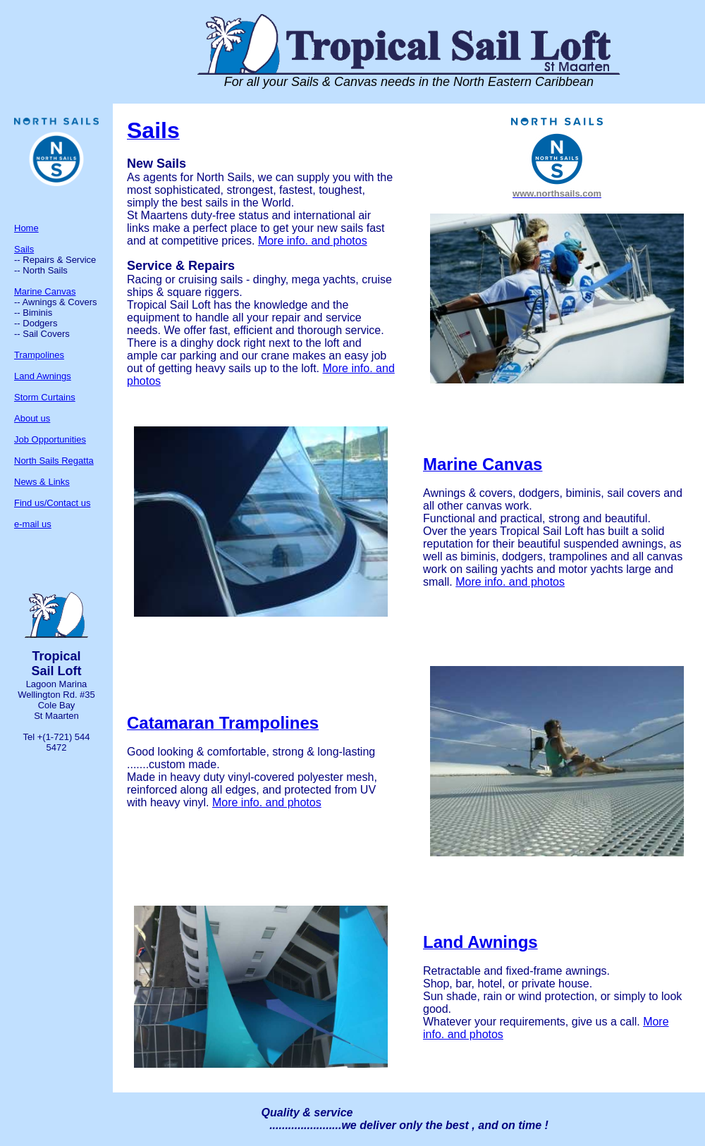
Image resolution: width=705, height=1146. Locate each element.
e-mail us (32, 524)
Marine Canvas (44, 291)
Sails (24, 249)
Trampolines (39, 355)
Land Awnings (42, 376)
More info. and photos (312, 241)
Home (26, 228)
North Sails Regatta (54, 460)
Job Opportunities (50, 439)
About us (32, 418)
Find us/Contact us (52, 503)
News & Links (42, 481)
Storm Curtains (44, 397)
